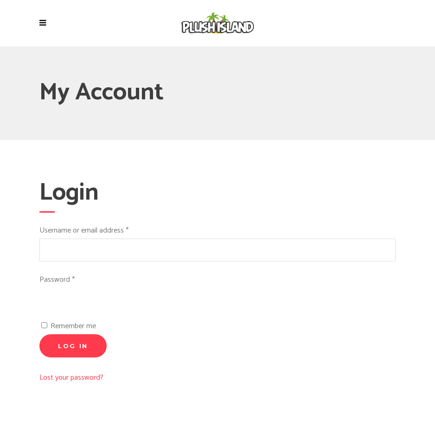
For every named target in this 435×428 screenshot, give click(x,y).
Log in (73, 346)
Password (57, 279)
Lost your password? (71, 377)
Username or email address (83, 230)
